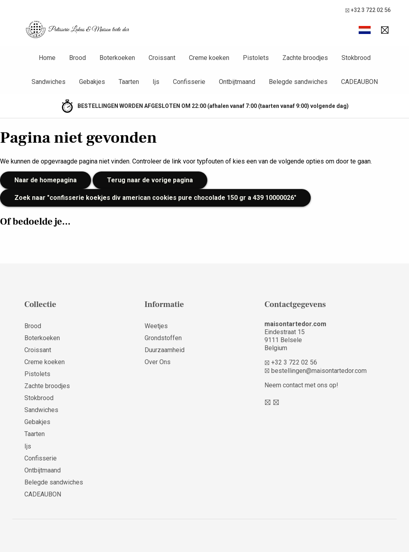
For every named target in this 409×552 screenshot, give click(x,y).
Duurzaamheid (165, 350)
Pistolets (37, 374)
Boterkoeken (42, 338)
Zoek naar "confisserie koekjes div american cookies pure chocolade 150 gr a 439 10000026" (155, 197)
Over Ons (158, 362)
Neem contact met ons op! (301, 385)
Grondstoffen (163, 338)
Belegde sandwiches (53, 482)
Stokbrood (39, 398)
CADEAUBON (42, 494)
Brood (32, 326)
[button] (365, 30)
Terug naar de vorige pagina (150, 180)
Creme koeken (44, 362)
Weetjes (156, 326)
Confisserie (40, 458)
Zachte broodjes (47, 386)
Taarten (34, 434)
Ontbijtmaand (42, 470)
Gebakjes (37, 422)
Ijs (27, 446)
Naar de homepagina (45, 180)
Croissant (37, 350)
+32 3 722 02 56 (368, 10)
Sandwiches (41, 410)
